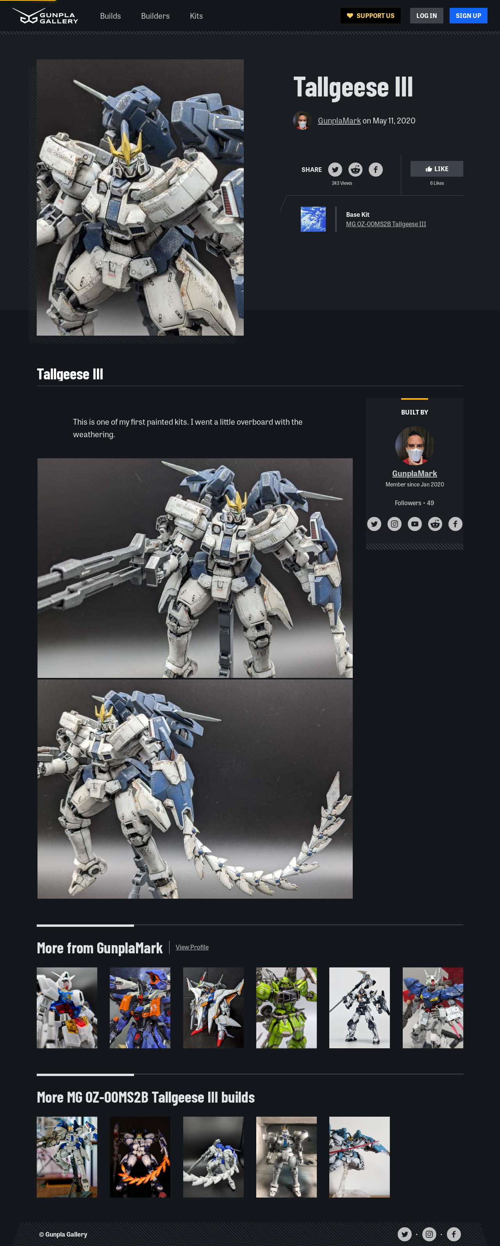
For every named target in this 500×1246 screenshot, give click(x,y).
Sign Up (468, 15)
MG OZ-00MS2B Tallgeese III (386, 223)
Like (437, 168)
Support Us (371, 15)
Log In (426, 15)
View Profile (192, 946)
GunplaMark (339, 120)
